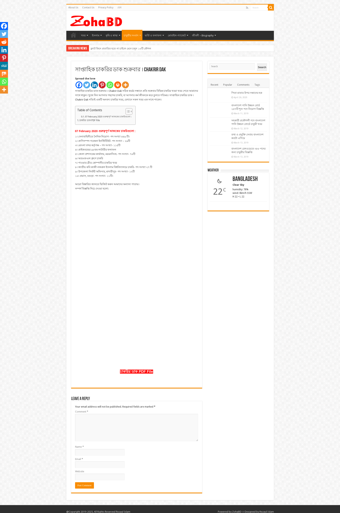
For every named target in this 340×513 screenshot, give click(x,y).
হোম (119, 7)
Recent (214, 84)
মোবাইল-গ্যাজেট (177, 35)
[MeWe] (4, 66)
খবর (83, 35)
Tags (257, 84)
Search (262, 67)
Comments (243, 84)
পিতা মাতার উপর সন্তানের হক (246, 92)
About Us (73, 7)
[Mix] (4, 74)
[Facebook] (78, 84)
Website (79, 471)
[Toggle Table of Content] (127, 111)
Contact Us (88, 7)
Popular (227, 84)
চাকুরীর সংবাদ (131, 35)
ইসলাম (95, 35)
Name (79, 446)
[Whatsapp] (109, 84)
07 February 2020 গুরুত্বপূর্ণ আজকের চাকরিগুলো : (108, 116)
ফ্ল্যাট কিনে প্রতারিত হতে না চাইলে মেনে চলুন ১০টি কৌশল (121, 48)
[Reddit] (4, 42)
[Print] (117, 84)
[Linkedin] (94, 84)
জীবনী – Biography (202, 35)
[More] (125, 84)
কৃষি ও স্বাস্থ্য (112, 35)
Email (79, 459)
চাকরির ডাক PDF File (89, 120)
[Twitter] (86, 84)
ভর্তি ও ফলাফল (153, 35)
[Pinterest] (102, 84)
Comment (81, 411)
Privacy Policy (105, 7)
